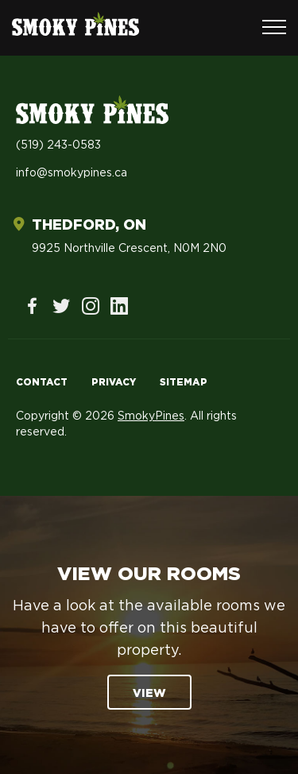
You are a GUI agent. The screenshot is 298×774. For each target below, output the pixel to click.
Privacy (113, 382)
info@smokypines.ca (71, 173)
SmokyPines (151, 416)
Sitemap (183, 382)
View (149, 693)
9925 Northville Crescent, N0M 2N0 (129, 248)
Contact (42, 382)
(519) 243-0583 (58, 145)
